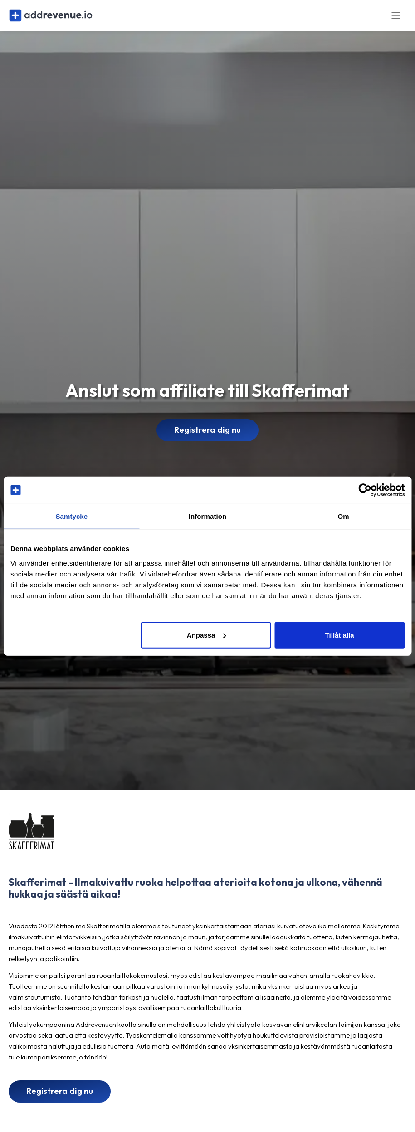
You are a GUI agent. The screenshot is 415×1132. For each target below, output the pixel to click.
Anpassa (206, 635)
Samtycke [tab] (71, 516)
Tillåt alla (339, 635)
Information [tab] (208, 516)
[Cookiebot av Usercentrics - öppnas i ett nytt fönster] (365, 490)
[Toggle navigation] (396, 17)
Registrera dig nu (207, 434)
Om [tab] (343, 516)
